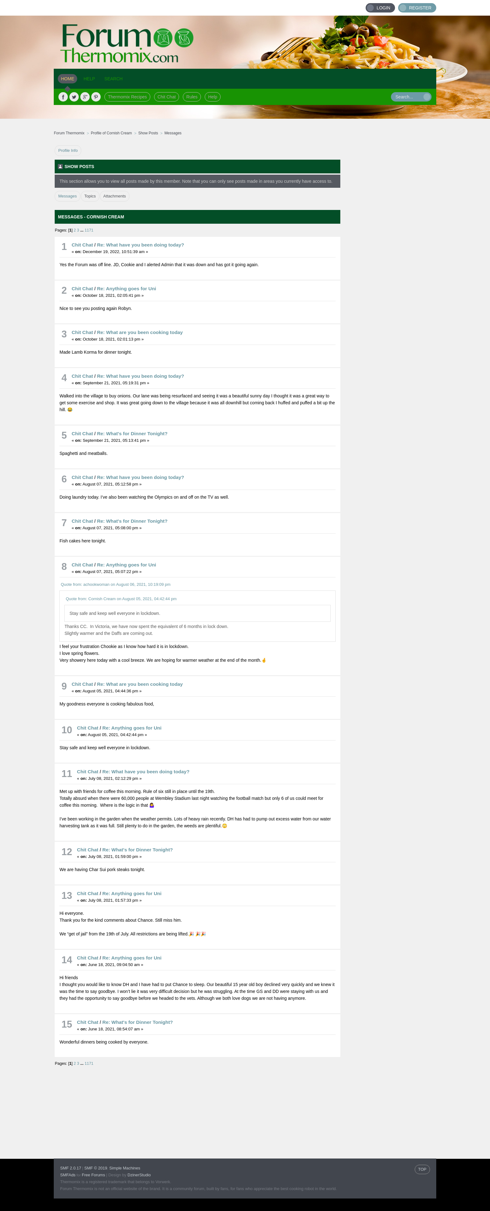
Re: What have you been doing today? (140, 244)
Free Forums (93, 1175)
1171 (89, 230)
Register (420, 7)
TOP (422, 1169)
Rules (192, 96)
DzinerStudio (139, 1175)
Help (212, 96)
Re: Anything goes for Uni (126, 288)
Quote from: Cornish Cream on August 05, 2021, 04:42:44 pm (121, 598)
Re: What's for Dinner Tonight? (132, 433)
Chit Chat (167, 96)
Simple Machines (124, 1168)
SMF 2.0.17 (70, 1168)
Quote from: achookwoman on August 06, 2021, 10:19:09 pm (115, 584)
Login (383, 7)
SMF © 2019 (95, 1168)
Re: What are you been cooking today (140, 332)
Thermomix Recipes (127, 96)
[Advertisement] (388, 239)
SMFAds (67, 1175)
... (82, 230)
